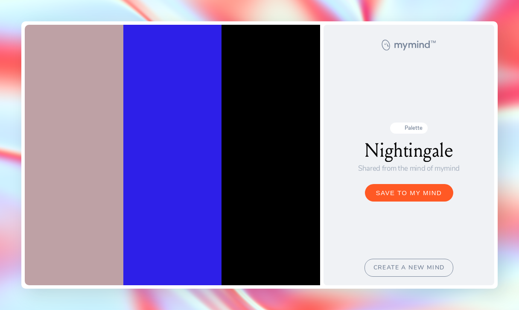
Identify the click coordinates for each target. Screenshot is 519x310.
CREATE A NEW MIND (409, 267)
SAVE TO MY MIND (409, 192)
